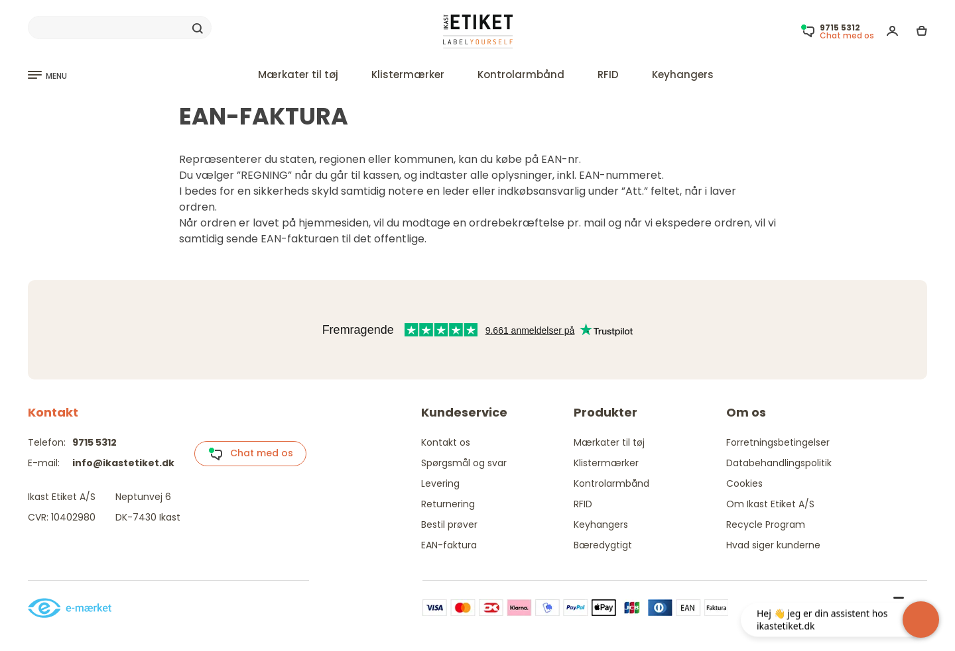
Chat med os (250, 453)
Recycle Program (765, 524)
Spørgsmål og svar (464, 463)
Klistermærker (407, 74)
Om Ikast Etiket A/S (770, 504)
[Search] (120, 28)
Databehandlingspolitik (779, 463)
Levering (440, 483)
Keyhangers (683, 74)
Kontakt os (445, 442)
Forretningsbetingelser (778, 442)
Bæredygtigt (603, 545)
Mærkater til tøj (298, 74)
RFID (608, 74)
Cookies (744, 483)
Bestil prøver (449, 524)
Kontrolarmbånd (521, 74)
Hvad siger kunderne (773, 545)
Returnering (448, 504)
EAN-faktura (449, 545)
